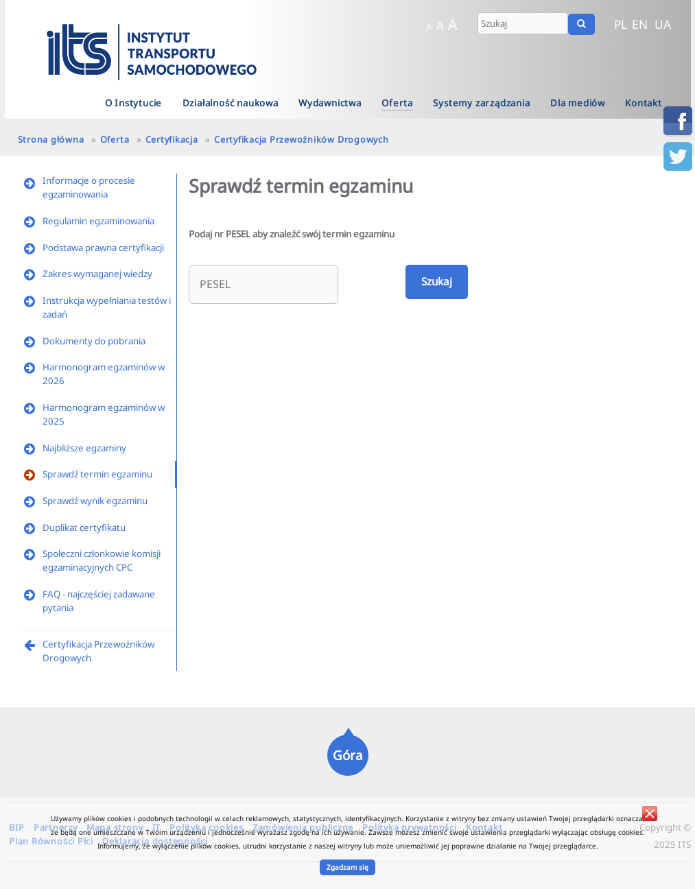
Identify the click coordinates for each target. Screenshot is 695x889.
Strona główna (51, 139)
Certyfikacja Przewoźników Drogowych (301, 139)
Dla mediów (577, 103)
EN (640, 24)
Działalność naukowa (230, 103)
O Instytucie (134, 103)
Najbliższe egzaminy (84, 448)
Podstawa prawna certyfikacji (103, 247)
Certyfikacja (171, 139)
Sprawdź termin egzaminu (97, 474)
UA (663, 24)
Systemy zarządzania (481, 103)
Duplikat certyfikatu (84, 527)
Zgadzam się (347, 867)
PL (620, 24)
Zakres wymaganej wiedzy (97, 274)
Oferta (397, 103)
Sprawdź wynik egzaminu (95, 501)
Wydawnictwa (330, 103)
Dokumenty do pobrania (94, 341)
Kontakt (643, 103)
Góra (347, 754)
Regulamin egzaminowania (98, 221)
